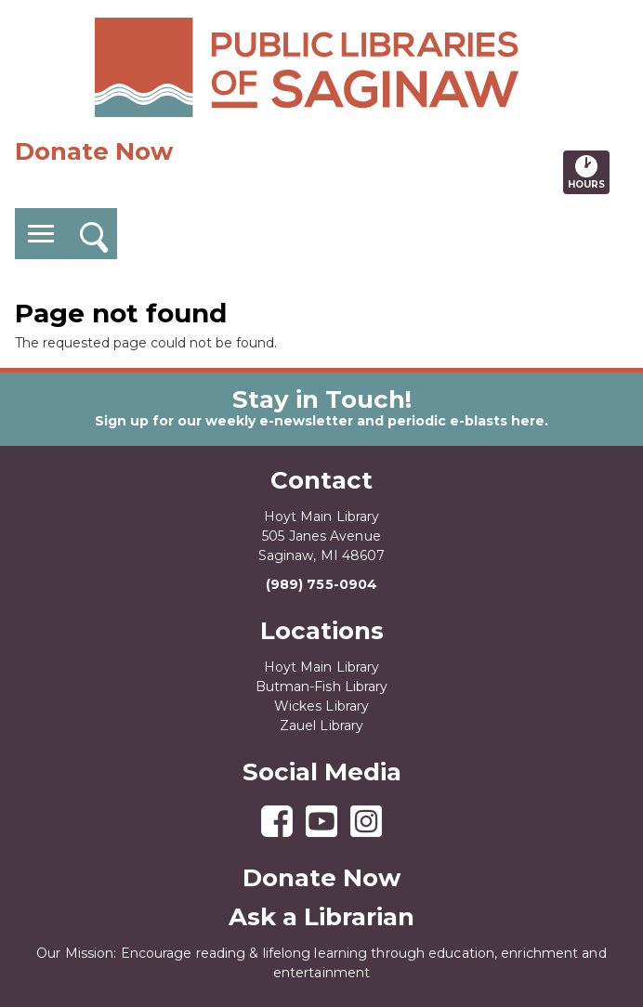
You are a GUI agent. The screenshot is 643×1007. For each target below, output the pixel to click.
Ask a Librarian (321, 917)
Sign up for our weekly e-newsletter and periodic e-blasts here (320, 420)
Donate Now (94, 151)
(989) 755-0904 (321, 584)
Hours (589, 171)
